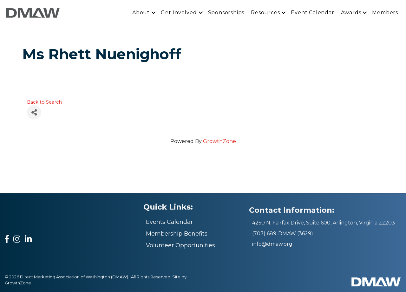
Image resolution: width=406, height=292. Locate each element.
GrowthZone (219, 141)
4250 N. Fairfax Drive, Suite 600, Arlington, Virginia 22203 (323, 223)
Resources (265, 13)
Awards (351, 13)
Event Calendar (312, 13)
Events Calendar (169, 221)
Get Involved (179, 13)
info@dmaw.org (272, 244)
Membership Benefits (176, 233)
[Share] (34, 112)
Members (385, 13)
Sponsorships (226, 13)
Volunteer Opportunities (180, 245)
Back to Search (44, 102)
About (141, 13)
